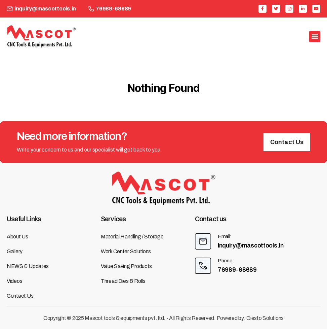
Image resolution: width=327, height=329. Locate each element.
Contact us (20, 296)
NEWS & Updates (28, 266)
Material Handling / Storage (132, 236)
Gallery (15, 251)
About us (17, 236)
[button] (286, 142)
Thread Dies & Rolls (123, 281)
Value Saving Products (126, 266)
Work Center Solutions (126, 251)
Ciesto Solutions (265, 318)
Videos (14, 281)
